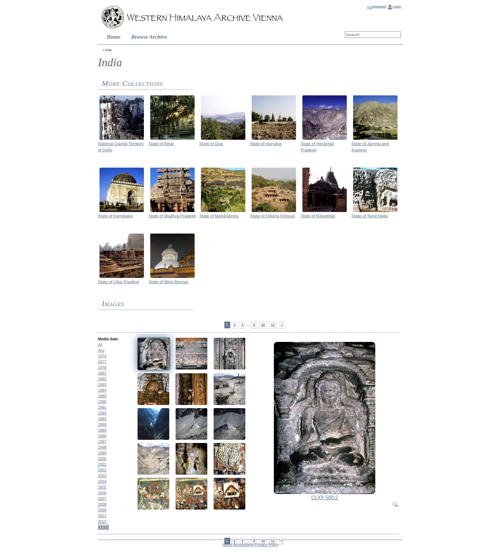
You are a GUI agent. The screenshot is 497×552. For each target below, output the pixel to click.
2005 (102, 487)
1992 (102, 413)
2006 (102, 493)
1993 (102, 419)
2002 (102, 470)
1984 (102, 390)
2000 (102, 459)
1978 (102, 367)
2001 (102, 464)
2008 (102, 504)
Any (101, 350)
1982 (102, 379)
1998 (102, 447)
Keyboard (379, 6)
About (227, 544)
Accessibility (243, 544)
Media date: (108, 339)
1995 (102, 430)
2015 (102, 521)
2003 (102, 476)
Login (397, 6)
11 (273, 325)
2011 (102, 516)
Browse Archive (149, 37)
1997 (102, 442)
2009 (102, 510)
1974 (102, 356)
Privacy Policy (267, 544)
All (100, 345)
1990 (102, 402)
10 (263, 325)
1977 (102, 362)
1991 (102, 407)
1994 (102, 424)
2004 (102, 481)
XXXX (103, 527)
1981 (102, 373)
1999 (102, 453)
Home (113, 37)
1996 (102, 436)
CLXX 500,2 (324, 497)
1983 (102, 384)
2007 (102, 499)
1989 (102, 396)
